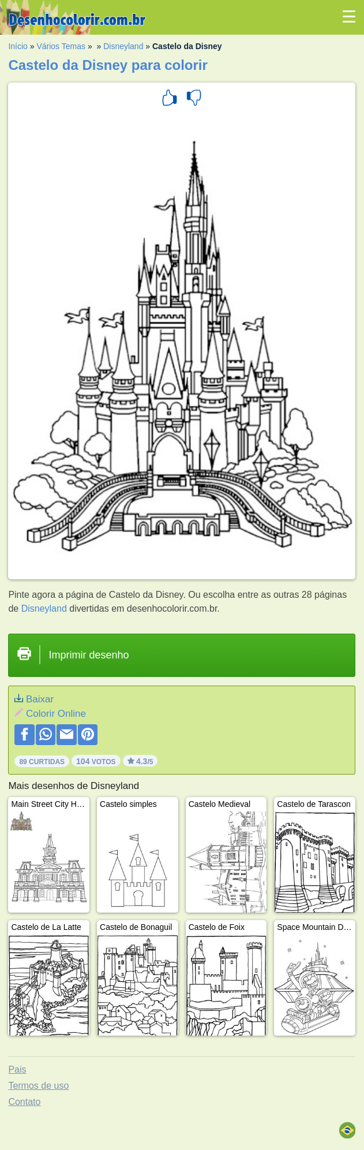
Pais (17, 1069)
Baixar (40, 699)
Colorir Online (56, 713)
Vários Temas (60, 46)
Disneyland (123, 46)
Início (17, 46)
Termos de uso (38, 1086)
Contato (24, 1102)
